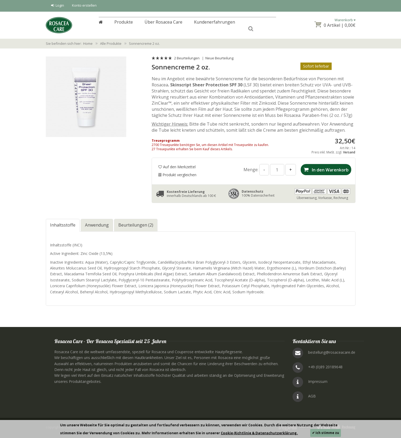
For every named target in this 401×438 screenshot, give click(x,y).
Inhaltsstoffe (62, 225)
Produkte (123, 25)
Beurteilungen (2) (135, 225)
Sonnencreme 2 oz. (144, 43)
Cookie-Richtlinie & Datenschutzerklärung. (259, 433)
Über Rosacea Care (163, 25)
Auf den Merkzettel (177, 166)
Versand (349, 152)
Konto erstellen (84, 5)
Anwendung (97, 225)
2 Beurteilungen (187, 58)
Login (57, 5)
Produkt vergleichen (177, 174)
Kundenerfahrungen (214, 25)
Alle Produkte (110, 43)
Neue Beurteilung (219, 58)
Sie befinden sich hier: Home (69, 43)
